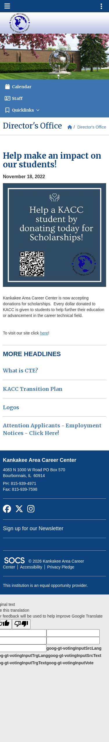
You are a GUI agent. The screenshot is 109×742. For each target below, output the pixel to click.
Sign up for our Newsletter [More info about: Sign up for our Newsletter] (33, 528)
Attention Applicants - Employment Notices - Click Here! (52, 429)
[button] (54, 110)
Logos (11, 407)
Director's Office (91, 127)
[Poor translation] (21, 624)
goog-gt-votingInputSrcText (74, 655)
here (44, 333)
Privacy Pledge (60, 567)
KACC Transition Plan (32, 389)
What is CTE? (20, 370)
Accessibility (31, 567)
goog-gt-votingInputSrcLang (74, 648)
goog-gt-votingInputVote (69, 662)
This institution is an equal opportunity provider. (45, 585)
